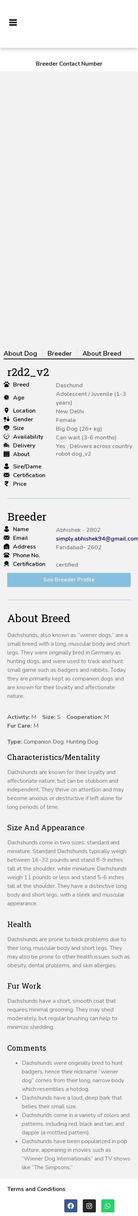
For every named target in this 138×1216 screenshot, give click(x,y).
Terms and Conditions (36, 1189)
